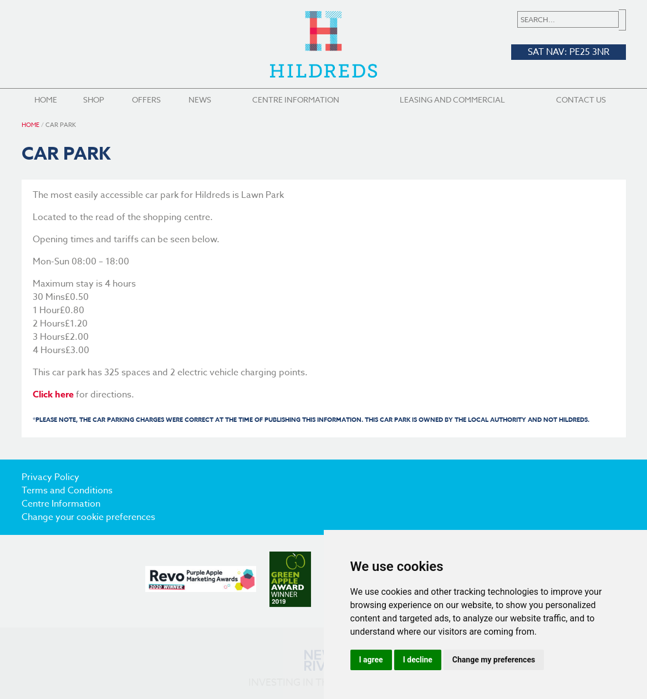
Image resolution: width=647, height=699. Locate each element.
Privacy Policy (50, 477)
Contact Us (581, 99)
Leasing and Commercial (452, 99)
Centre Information (295, 99)
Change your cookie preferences (88, 517)
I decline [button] (417, 659)
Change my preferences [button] (493, 659)
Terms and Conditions (67, 490)
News (200, 99)
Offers (146, 99)
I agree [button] (371, 659)
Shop (93, 99)
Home (45, 99)
